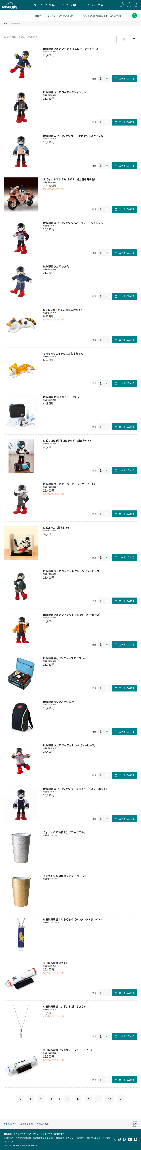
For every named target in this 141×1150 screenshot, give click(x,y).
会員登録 (8, 1133)
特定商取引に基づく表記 (43, 1137)
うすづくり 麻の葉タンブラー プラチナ (64, 835)
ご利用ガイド (10, 1123)
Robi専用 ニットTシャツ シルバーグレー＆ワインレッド (74, 225)
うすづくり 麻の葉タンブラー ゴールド (64, 878)
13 (109, 1101)
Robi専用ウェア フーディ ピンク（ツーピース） (70, 748)
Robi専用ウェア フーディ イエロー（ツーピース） (71, 51)
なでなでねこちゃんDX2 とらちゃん (63, 356)
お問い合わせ (42, 1123)
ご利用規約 (8, 1137)
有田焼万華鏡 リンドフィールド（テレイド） (68, 1052)
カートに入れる (127, 81)
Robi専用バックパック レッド (59, 704)
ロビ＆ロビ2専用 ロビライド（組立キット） (67, 443)
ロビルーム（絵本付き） (56, 530)
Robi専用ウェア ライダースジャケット (64, 95)
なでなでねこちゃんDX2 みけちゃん (63, 312)
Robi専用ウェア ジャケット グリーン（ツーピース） (72, 573)
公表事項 (60, 1137)
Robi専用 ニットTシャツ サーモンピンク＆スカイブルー (74, 138)
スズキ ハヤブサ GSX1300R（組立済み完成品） (69, 182)
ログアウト (8, 1141)
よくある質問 (26, 1123)
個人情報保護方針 (23, 1137)
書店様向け (59, 1133)
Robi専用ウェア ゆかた (56, 269)
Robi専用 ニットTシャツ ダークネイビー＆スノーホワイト (75, 791)
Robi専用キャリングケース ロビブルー (64, 661)
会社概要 (106, 1137)
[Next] (120, 1101)
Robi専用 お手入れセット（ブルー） (63, 399)
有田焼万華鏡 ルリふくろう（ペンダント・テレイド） (73, 922)
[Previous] (20, 1101)
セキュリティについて (75, 1137)
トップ (6, 26)
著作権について (94, 1137)
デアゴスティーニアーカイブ (26, 1133)
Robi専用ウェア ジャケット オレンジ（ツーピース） (72, 617)
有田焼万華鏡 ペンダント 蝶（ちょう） (64, 1009)
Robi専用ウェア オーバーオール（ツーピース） (69, 486)
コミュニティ (46, 1133)
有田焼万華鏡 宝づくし (55, 965)
